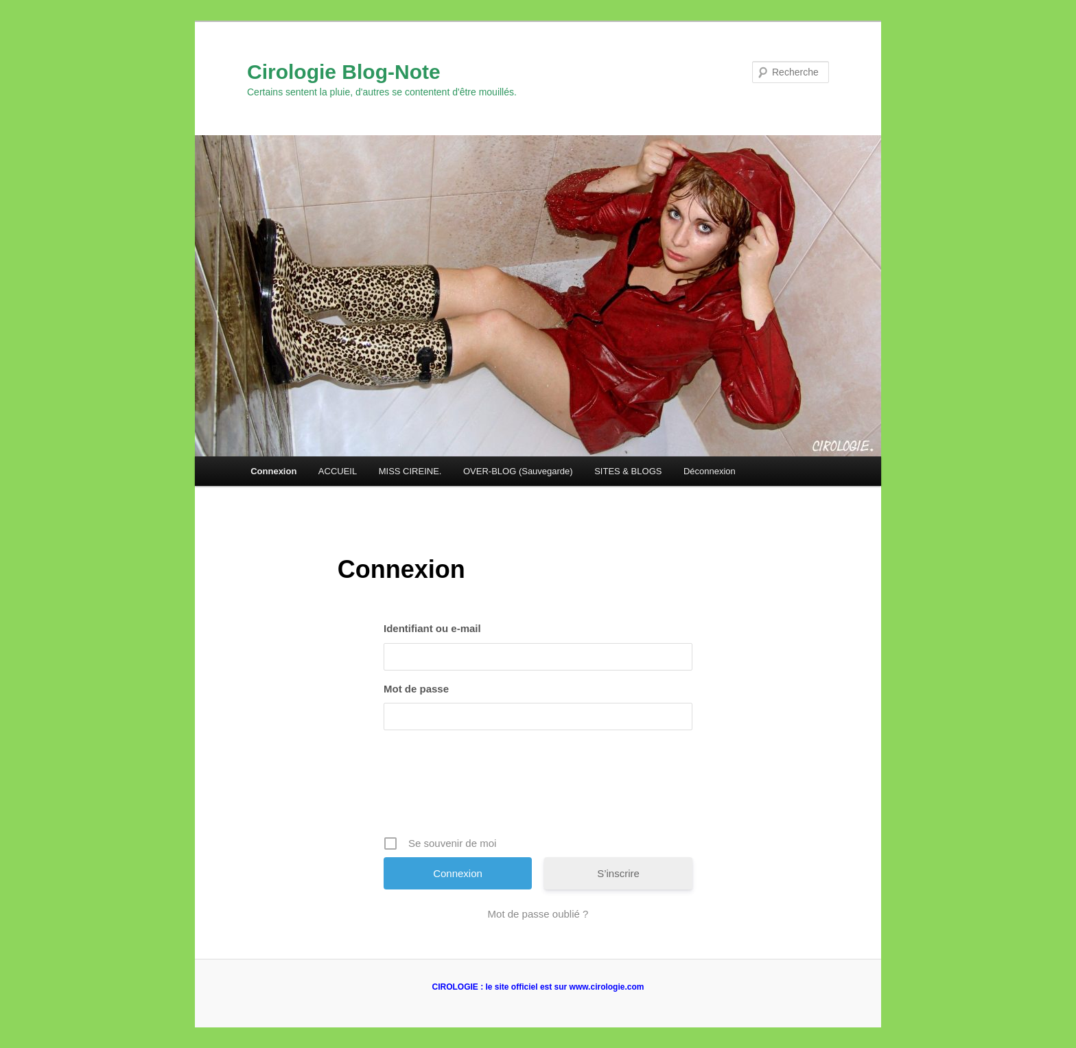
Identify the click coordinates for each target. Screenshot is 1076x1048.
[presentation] (539, 788)
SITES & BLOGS (628, 471)
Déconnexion (709, 471)
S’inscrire (618, 873)
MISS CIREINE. (410, 471)
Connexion (273, 471)
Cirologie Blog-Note (344, 71)
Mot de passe (416, 689)
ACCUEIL (337, 471)
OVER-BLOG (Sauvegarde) (518, 471)
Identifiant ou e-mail (432, 628)
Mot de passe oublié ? (538, 914)
